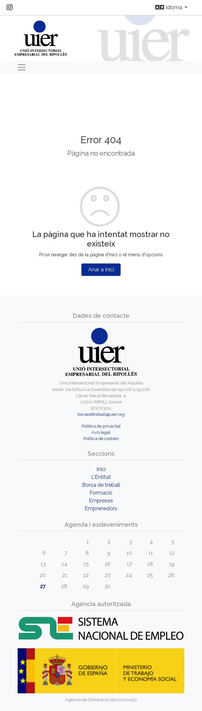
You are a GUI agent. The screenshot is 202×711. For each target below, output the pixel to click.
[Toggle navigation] (21, 67)
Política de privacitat (101, 426)
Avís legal (101, 432)
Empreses (101, 501)
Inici (101, 469)
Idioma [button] (169, 7)
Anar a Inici (101, 269)
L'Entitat (101, 477)
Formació (101, 493)
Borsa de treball (101, 485)
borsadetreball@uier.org (101, 414)
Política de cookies (101, 438)
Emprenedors (101, 508)
